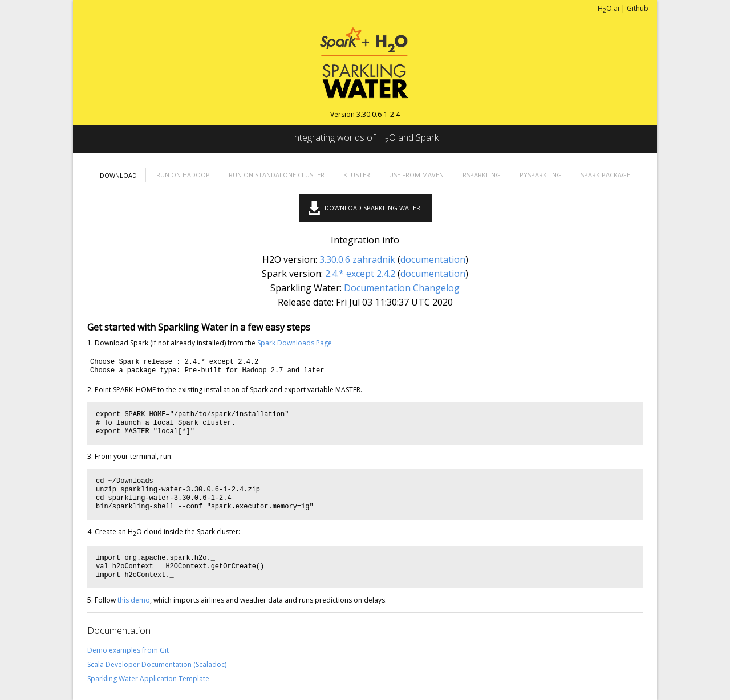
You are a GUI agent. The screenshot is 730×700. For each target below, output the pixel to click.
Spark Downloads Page (294, 343)
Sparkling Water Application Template (148, 678)
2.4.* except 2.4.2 (360, 273)
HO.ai (608, 8)
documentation (432, 259)
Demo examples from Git (128, 650)
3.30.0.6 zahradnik (357, 259)
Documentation (377, 288)
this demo (133, 600)
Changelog (436, 288)
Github (637, 8)
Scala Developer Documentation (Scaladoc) (156, 664)
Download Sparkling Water (372, 208)
